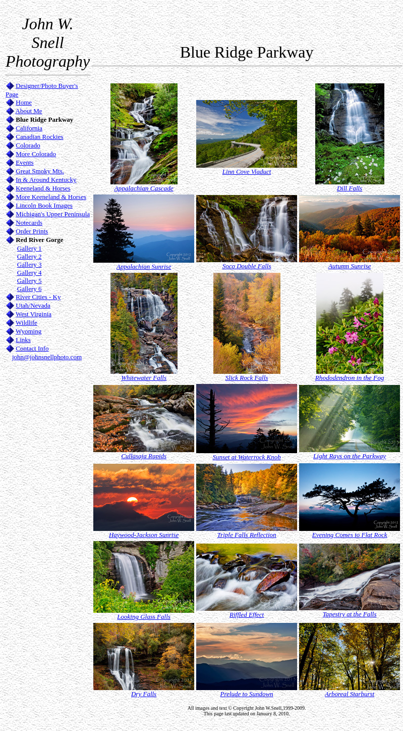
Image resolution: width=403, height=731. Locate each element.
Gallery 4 (29, 272)
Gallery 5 (29, 280)
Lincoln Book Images (44, 205)
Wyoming (28, 331)
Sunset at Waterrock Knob (247, 457)
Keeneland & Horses (43, 188)
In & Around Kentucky (46, 179)
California (29, 128)
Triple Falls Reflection (246, 535)
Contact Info (32, 348)
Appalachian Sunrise (144, 266)
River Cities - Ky (38, 297)
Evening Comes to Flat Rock (349, 535)
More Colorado (36, 154)
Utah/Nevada (33, 305)
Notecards (29, 222)
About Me (29, 111)
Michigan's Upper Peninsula (53, 214)
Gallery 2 (29, 256)
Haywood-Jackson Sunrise (144, 535)
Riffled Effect (246, 614)
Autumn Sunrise (349, 266)
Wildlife (26, 322)
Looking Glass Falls (143, 616)
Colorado (28, 145)
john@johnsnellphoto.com (47, 357)
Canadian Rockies (39, 136)
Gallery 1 (29, 248)
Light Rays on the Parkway (349, 456)
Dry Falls (143, 694)
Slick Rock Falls (246, 377)
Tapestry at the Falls (350, 614)
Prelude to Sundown (246, 694)
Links (23, 340)
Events (24, 162)
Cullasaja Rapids (143, 456)
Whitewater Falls (143, 377)
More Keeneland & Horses (51, 197)
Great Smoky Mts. (40, 171)
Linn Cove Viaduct (246, 171)
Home (24, 102)
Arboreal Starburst (349, 694)
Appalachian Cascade (143, 188)
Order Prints (32, 231)
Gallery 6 (29, 289)
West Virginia (33, 314)
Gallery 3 (29, 264)
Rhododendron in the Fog (349, 377)
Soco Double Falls (246, 266)
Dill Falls (349, 188)
